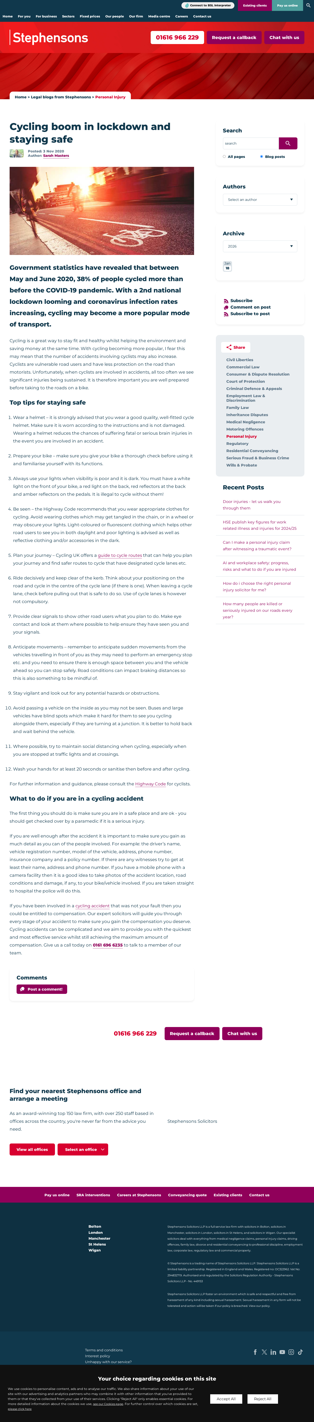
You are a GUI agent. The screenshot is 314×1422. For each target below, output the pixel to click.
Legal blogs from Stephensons (62, 97)
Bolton (95, 1226)
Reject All (264, 1399)
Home (8, 16)
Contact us (202, 16)
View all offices (32, 1149)
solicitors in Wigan (262, 1232)
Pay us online (287, 5)
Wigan (95, 1250)
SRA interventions (93, 1195)
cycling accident (93, 905)
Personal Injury (113, 97)
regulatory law (204, 1250)
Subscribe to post (250, 313)
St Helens (97, 1244)
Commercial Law (242, 367)
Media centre (159, 16)
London (96, 1233)
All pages (236, 157)
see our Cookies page (110, 1404)
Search (232, 130)
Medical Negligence (245, 422)
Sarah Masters (56, 156)
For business (46, 16)
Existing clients (255, 5)
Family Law (237, 407)
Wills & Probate (241, 465)
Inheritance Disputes (247, 414)
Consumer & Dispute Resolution (258, 374)
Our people (114, 16)
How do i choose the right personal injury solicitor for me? (257, 586)
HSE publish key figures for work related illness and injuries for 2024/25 (260, 525)
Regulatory (237, 443)
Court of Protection (245, 381)
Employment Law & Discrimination (245, 398)
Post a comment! (45, 989)
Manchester (99, 1238)
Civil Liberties (239, 359)
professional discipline (267, 1244)
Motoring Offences (244, 429)
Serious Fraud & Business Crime (257, 458)
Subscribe (242, 300)
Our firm (136, 16)
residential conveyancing (230, 1244)
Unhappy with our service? (108, 1362)
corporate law (183, 1250)
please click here (27, 1409)
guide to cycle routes (120, 555)
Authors (234, 186)
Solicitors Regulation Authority (251, 1275)
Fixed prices (90, 16)
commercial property (236, 1250)
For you (24, 16)
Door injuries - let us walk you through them (252, 504)
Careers (181, 16)
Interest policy (97, 1356)
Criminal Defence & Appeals (254, 388)
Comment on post (251, 307)
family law (188, 1244)
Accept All (227, 1399)
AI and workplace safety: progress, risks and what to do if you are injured (259, 566)
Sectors (68, 16)
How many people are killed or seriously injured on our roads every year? (257, 610)
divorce (201, 1244)
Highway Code (151, 783)
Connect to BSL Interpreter (210, 5)
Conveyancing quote (187, 1195)
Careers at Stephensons (139, 1195)
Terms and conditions (104, 1350)
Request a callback (234, 37)
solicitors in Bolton (257, 1226)
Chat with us (284, 37)
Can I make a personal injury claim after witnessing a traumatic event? (257, 545)
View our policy (259, 1305)
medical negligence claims (235, 1238)
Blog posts (275, 157)
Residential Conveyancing (252, 450)
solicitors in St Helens (228, 1232)
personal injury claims (271, 1238)
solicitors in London (199, 1232)
